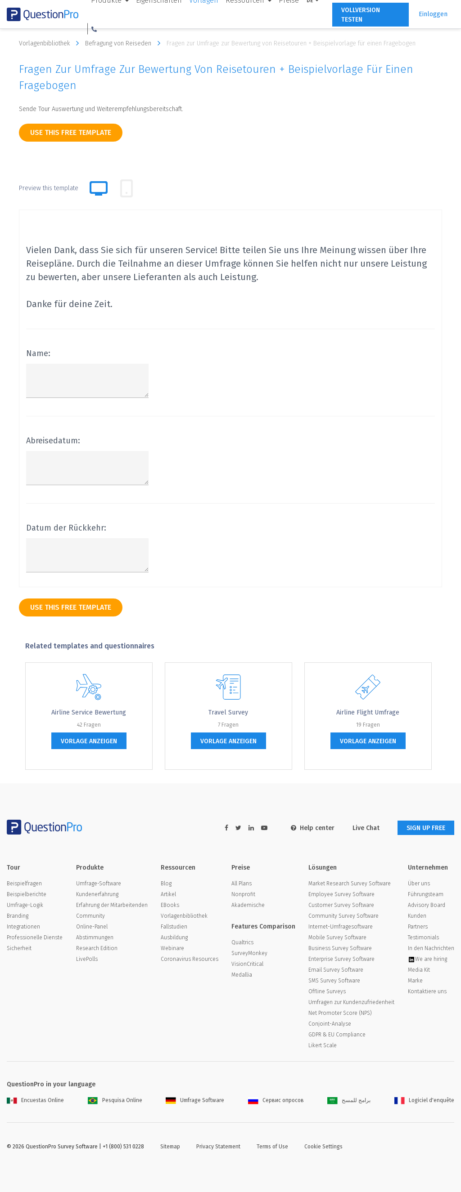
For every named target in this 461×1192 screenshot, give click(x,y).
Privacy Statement (218, 1146)
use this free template (70, 132)
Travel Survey (228, 712)
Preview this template (48, 188)
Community (90, 916)
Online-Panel (92, 927)
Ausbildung (174, 937)
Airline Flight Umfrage (367, 712)
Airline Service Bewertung (88, 712)
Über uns (419, 883)
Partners (418, 927)
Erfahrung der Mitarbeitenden (112, 905)
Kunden (417, 916)
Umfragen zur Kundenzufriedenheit (351, 1002)
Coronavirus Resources (189, 959)
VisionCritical (247, 964)
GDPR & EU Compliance (337, 1034)
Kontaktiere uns (427, 991)
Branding (17, 916)
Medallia (241, 975)
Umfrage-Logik (25, 905)
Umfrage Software (195, 1100)
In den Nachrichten (431, 948)
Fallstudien (174, 927)
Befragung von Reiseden (125, 43)
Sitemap (170, 1146)
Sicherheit (19, 948)
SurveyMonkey (249, 953)
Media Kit (419, 970)
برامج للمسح (349, 1100)
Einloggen (433, 14)
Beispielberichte (26, 894)
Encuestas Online (35, 1100)
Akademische (248, 905)
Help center (312, 828)
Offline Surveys (327, 991)
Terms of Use (272, 1146)
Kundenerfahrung (97, 894)
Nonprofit (243, 894)
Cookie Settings (323, 1146)
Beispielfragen (24, 883)
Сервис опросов (276, 1100)
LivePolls (87, 959)
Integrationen (23, 927)
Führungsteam (425, 894)
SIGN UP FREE (426, 828)
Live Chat (366, 828)
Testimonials (423, 937)
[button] (94, 28)
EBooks (170, 905)
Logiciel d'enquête (424, 1100)
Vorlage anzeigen (89, 741)
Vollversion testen (360, 14)
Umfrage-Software (98, 883)
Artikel (168, 894)
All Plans (241, 883)
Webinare (172, 948)
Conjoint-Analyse (329, 1024)
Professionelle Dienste (35, 937)
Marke (415, 981)
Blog (166, 883)
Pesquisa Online (115, 1100)
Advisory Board (426, 905)
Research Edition (97, 948)
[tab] (126, 188)
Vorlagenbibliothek (51, 43)
